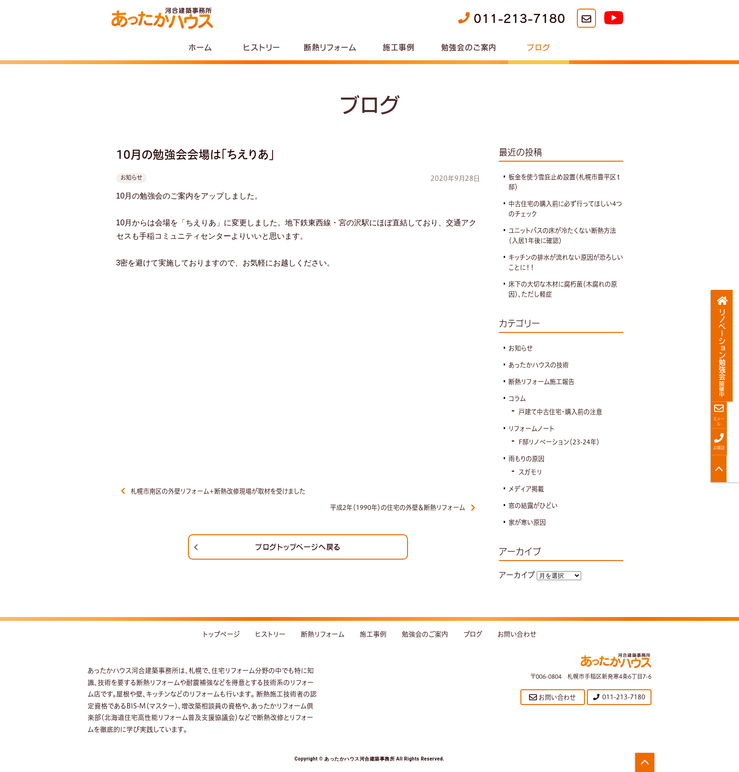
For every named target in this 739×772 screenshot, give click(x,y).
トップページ (221, 637)
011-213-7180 (511, 18)
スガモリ (530, 472)
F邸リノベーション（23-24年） (562, 442)
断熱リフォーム (330, 47)
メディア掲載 (527, 489)
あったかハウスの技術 (540, 365)
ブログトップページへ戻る (298, 549)
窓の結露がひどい (534, 505)
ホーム (200, 47)
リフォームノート (532, 428)
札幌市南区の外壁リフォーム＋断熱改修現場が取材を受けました (220, 491)
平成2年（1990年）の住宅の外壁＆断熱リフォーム (397, 509)
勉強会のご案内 (469, 47)
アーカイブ (517, 575)
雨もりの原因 (527, 458)
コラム (517, 398)
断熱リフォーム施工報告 (543, 381)
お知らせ (132, 177)
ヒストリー (261, 47)
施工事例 (399, 47)
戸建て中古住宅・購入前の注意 (563, 412)
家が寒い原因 (528, 522)
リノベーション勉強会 (725, 346)
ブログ (538, 47)
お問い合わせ (517, 637)
